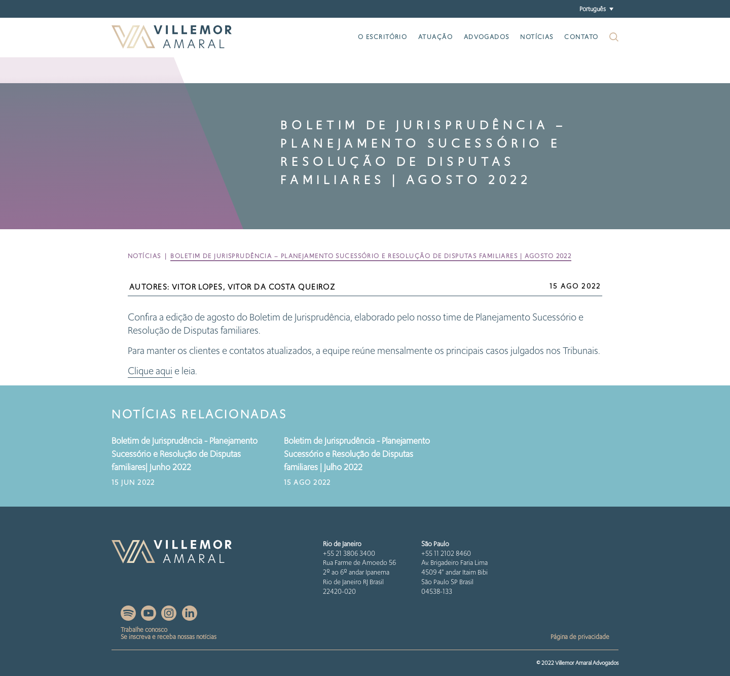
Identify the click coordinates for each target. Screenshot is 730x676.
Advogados (486, 36)
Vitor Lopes (197, 287)
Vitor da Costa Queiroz (282, 287)
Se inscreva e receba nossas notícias (168, 636)
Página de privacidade (580, 636)
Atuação (435, 36)
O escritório (382, 36)
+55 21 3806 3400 (349, 553)
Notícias (537, 36)
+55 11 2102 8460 (446, 553)
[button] (596, 9)
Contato (581, 36)
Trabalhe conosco (144, 629)
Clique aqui (150, 371)
